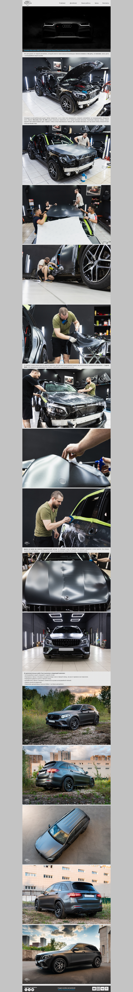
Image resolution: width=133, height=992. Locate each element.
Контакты (106, 3)
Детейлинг (73, 3)
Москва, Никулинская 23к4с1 (66, 989)
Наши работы (86, 3)
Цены (97, 3)
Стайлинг (62, 3)
